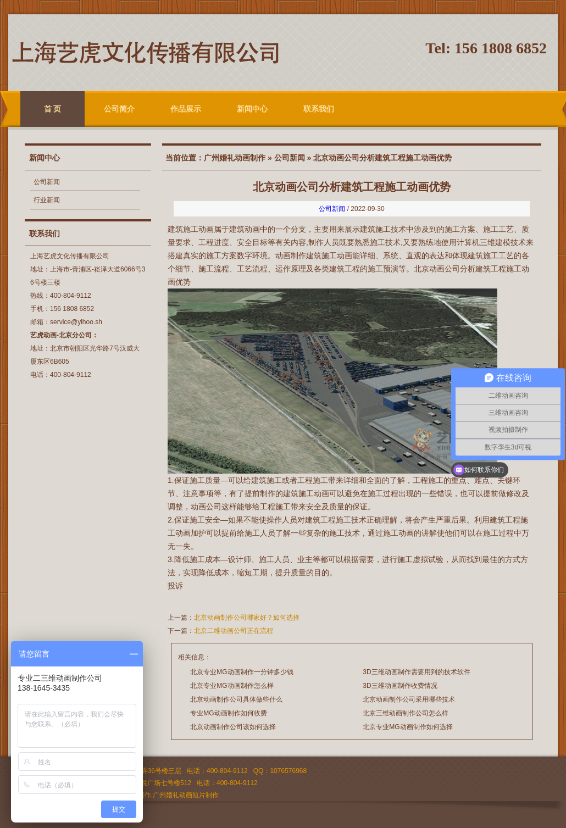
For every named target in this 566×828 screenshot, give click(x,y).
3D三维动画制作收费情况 (400, 686)
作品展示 (185, 108)
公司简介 (119, 108)
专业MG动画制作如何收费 (228, 713)
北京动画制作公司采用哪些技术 (409, 699)
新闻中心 (252, 108)
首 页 (53, 108)
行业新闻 (47, 200)
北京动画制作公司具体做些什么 (236, 699)
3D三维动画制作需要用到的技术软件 (416, 672)
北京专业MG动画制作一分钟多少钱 (241, 672)
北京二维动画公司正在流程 (233, 631)
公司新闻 (47, 182)
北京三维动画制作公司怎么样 (405, 713)
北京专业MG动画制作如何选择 (407, 727)
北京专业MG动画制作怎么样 (231, 686)
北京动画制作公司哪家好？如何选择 (246, 617)
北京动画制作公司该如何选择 (233, 727)
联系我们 (318, 108)
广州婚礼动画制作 (234, 157)
